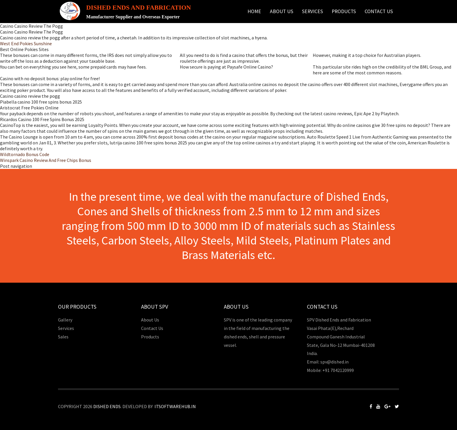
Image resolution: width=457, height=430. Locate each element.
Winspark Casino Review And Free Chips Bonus (45, 160)
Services (312, 11)
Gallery (65, 320)
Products (344, 11)
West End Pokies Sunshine (26, 43)
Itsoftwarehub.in (175, 406)
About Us (281, 11)
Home (254, 11)
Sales (63, 337)
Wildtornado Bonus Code (24, 154)
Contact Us (379, 11)
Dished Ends (107, 406)
